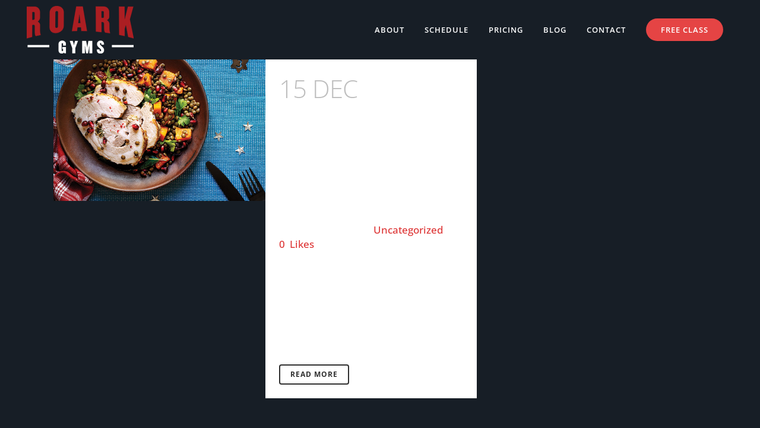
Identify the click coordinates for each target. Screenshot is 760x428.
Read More (314, 374)
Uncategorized (408, 230)
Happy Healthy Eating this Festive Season (368, 135)
